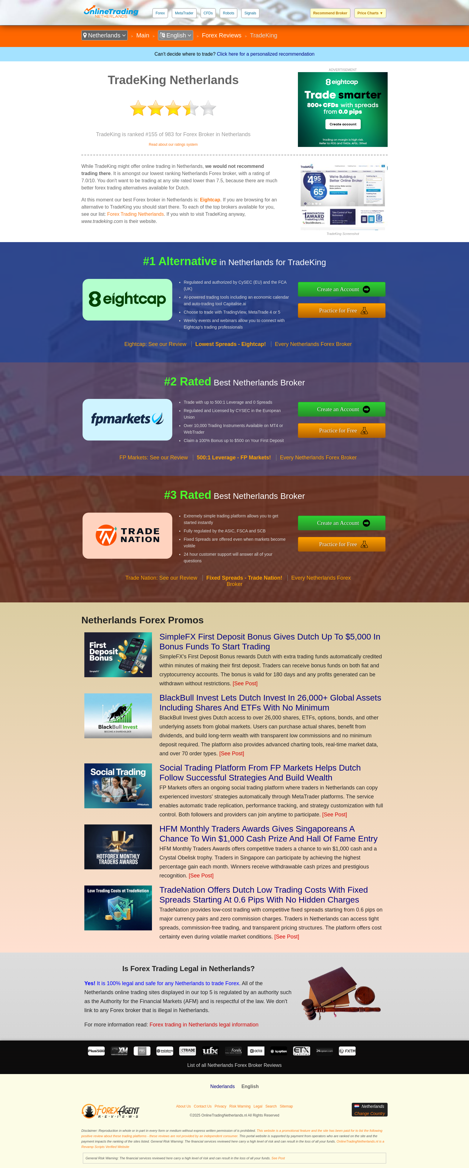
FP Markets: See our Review (153, 458)
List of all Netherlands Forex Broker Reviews (234, 1065)
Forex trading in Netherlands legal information (204, 1025)
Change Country (369, 1113)
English (176, 35)
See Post (278, 1158)
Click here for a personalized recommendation (265, 54)
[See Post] (245, 683)
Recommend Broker (330, 13)
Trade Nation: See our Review (161, 578)
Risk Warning (240, 1106)
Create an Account (338, 289)
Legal (258, 1106)
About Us (183, 1106)
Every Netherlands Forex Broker (313, 344)
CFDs (208, 13)
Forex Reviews (221, 35)
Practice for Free (338, 310)
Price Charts (370, 13)
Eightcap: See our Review (155, 344)
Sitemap (286, 1106)
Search (271, 1106)
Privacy (220, 1106)
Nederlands (222, 1086)
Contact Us (202, 1106)
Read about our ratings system (173, 144)
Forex (160, 13)
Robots (228, 13)
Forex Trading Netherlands (135, 214)
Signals (250, 13)
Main (142, 35)
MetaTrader (184, 13)
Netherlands (104, 35)
